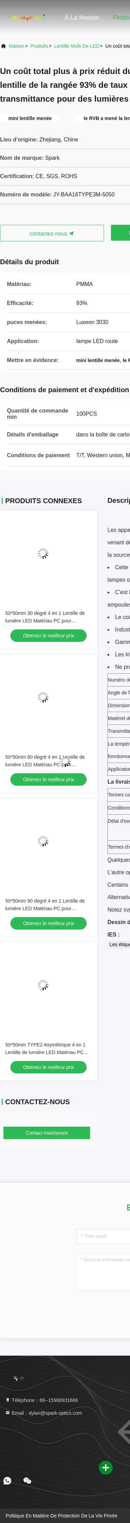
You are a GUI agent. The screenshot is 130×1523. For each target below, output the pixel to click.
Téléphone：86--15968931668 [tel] (41, 1400)
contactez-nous (52, 234)
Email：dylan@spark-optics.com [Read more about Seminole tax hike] (43, 1413)
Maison (16, 46)
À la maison (81, 17)
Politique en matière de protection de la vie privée (62, 1516)
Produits (39, 46)
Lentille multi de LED (76, 46)
